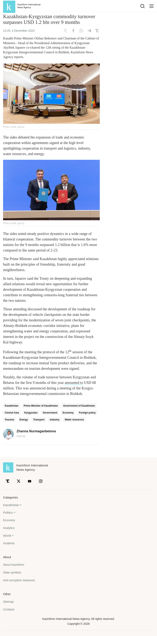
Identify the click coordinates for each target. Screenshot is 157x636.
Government (50, 412)
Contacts (8, 609)
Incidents (9, 543)
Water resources (74, 419)
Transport (38, 419)
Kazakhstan (11, 405)
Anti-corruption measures (19, 580)
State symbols (12, 572)
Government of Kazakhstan (79, 405)
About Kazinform (13, 564)
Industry (54, 419)
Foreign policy (87, 412)
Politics (8, 512)
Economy (68, 412)
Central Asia (12, 412)
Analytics (9, 528)
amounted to (74, 383)
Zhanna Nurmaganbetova (36, 431)
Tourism (9, 419)
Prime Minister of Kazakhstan (41, 405)
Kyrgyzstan (31, 412)
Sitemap (8, 601)
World (7, 535)
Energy (23, 419)
